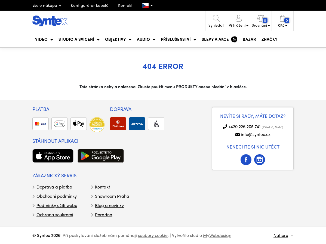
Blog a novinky (109, 205)
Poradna (103, 214)
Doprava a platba (54, 187)
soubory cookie (153, 235)
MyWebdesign (217, 235)
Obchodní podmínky (56, 196)
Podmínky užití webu (56, 205)
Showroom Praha (112, 196)
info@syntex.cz (255, 134)
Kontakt (125, 5)
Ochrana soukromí (54, 214)
